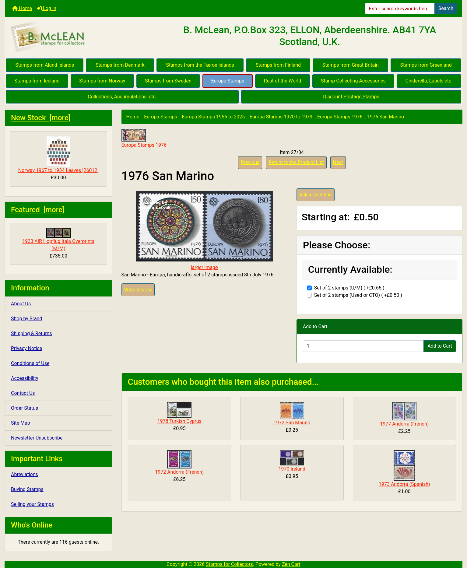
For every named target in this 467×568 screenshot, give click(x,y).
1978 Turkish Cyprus (179, 421)
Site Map (20, 423)
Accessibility (24, 378)
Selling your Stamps (32, 504)
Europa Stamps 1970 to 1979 (281, 117)
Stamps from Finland (278, 65)
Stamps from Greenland (426, 65)
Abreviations (24, 474)
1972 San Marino (291, 423)
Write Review (138, 290)
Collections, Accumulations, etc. (122, 97)
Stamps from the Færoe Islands (200, 65)
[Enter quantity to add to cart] (363, 346)
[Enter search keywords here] (400, 8)
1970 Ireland (292, 469)
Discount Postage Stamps (351, 97)
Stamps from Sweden (168, 81)
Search (445, 8)
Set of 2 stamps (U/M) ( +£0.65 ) (349, 288)
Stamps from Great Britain (350, 65)
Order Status (24, 408)
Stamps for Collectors (229, 564)
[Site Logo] (81, 37)
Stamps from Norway (102, 81)
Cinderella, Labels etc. (428, 81)
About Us (21, 304)
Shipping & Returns (31, 333)
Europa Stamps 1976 (339, 117)
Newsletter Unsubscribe (37, 438)
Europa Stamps (227, 81)
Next (338, 162)
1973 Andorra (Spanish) (404, 484)
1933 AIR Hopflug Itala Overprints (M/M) (58, 239)
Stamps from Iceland (36, 81)
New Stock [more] (40, 118)
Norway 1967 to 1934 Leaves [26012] (58, 154)
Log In (46, 8)
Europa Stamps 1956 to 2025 (213, 117)
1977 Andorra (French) (404, 424)
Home (22, 8)
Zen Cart (291, 564)
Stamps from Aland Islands (44, 65)
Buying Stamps (27, 489)
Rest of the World (282, 81)
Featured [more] (37, 209)
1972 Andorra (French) (179, 472)
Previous (250, 162)
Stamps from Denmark (120, 65)
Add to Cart (439, 346)
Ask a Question (315, 195)
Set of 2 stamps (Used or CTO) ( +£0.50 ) (358, 295)
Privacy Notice (26, 348)
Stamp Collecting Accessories (353, 81)
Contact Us (23, 393)
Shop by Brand (26, 318)
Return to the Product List (296, 162)
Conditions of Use (30, 363)
